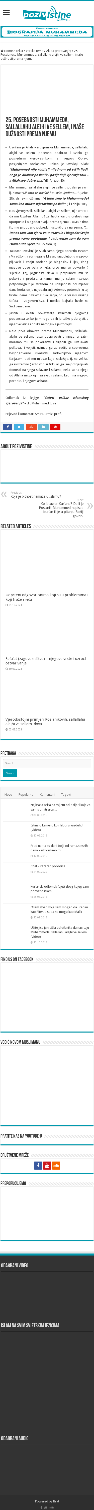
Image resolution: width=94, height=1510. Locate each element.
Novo (8, 788)
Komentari (47, 788)
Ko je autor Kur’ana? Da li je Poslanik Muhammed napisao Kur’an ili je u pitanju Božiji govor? (57, 508)
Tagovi (66, 788)
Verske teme (34, 51)
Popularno (26, 788)
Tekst (19, 51)
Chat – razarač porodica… (49, 860)
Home (7, 51)
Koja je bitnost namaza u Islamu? (36, 494)
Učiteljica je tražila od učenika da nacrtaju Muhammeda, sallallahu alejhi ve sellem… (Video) (60, 926)
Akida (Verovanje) (58, 51)
